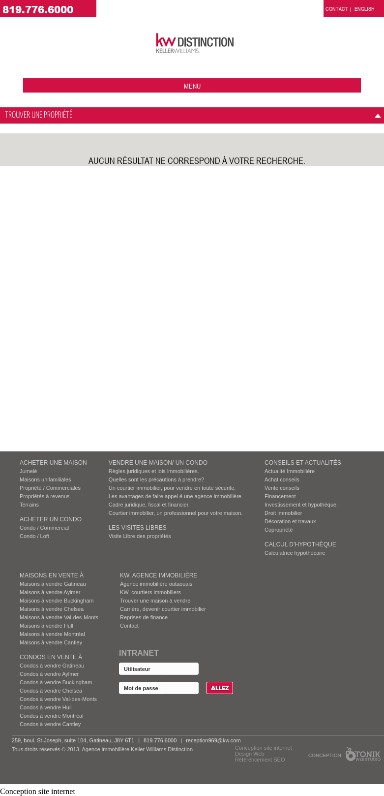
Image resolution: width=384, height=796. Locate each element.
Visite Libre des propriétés (140, 536)
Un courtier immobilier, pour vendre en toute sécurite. (172, 488)
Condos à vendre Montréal (52, 716)
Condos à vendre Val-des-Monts (58, 699)
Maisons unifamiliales (45, 479)
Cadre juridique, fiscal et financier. (149, 505)
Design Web (250, 754)
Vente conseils (282, 488)
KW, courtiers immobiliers (150, 592)
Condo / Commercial (44, 528)
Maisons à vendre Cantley (51, 642)
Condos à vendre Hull (46, 707)
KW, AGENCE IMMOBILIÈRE (158, 575)
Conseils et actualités (303, 462)
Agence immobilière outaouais (156, 584)
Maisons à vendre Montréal (52, 634)
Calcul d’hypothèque (300, 544)
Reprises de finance (144, 617)
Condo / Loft (34, 536)
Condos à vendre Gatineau (52, 666)
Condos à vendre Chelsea (51, 691)
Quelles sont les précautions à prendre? (156, 479)
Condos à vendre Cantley (50, 724)
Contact (129, 626)
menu (192, 86)
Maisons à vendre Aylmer (50, 592)
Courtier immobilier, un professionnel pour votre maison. (176, 513)
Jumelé (28, 471)
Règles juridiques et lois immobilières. (154, 471)
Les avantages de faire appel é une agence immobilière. (176, 496)
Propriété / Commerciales (50, 488)
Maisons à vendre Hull (46, 626)
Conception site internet (263, 748)
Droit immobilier (283, 513)
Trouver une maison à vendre (155, 601)
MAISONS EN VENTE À (52, 575)
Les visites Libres (138, 527)
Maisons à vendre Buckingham (56, 601)
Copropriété (279, 530)
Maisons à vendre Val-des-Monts (59, 617)
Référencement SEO (260, 760)
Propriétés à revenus (45, 496)
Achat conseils (282, 479)
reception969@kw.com (213, 740)
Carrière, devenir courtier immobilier (163, 609)
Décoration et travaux (290, 521)
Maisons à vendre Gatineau (53, 584)
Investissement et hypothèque (300, 505)
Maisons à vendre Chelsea (52, 609)
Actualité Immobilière (290, 471)
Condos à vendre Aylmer (49, 674)
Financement (280, 496)
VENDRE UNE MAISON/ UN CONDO (158, 462)
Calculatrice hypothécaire (295, 553)
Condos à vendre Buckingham (56, 682)
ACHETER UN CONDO (51, 519)
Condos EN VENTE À (51, 657)
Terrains (29, 505)
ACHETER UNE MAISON (53, 462)
